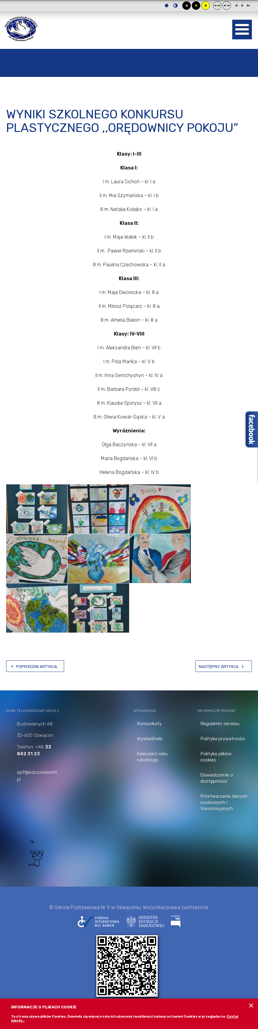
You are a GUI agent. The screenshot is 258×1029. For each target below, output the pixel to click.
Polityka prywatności (222, 738)
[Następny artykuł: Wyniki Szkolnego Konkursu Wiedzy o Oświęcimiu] (223, 666)
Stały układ (217, 5)
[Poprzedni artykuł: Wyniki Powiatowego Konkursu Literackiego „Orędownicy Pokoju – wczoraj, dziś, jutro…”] (35, 666)
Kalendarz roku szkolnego (152, 757)
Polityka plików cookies (216, 757)
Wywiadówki (149, 738)
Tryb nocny (175, 5)
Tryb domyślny (166, 5)
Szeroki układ (226, 5)
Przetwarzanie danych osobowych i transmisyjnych (224, 802)
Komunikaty (149, 723)
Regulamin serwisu (219, 723)
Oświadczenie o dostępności (216, 778)
